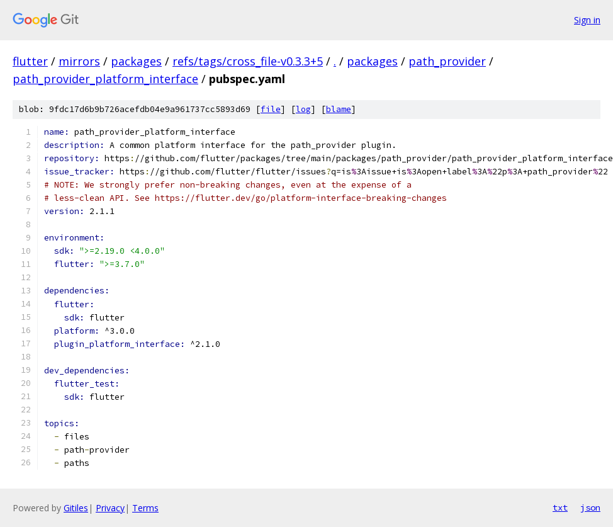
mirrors (79, 61)
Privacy (110, 508)
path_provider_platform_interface (105, 78)
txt (560, 507)
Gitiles (76, 508)
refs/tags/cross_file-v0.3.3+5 (247, 61)
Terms (145, 508)
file (271, 109)
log (303, 109)
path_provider (447, 61)
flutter (30, 61)
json (590, 507)
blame (338, 109)
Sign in (587, 20)
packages (136, 61)
